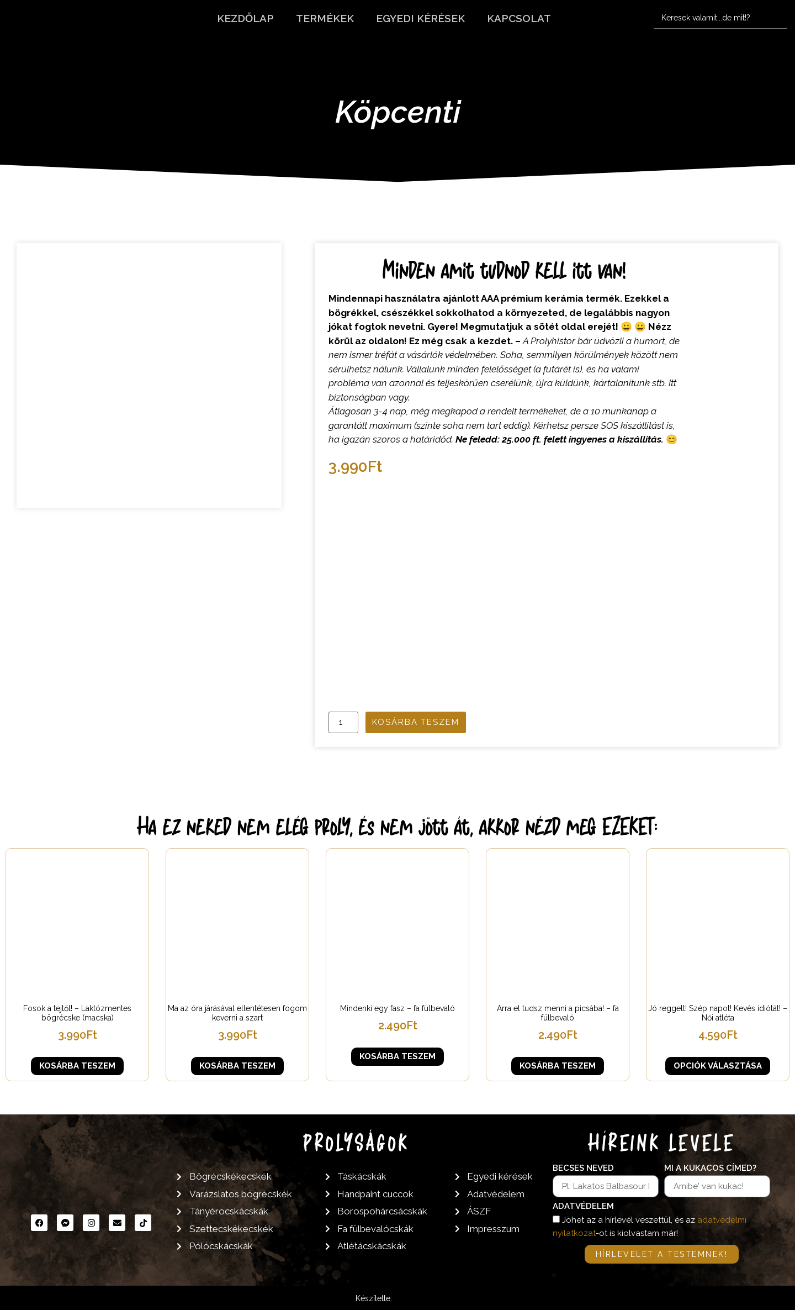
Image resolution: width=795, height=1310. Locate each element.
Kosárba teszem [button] (77, 1066)
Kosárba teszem (415, 722)
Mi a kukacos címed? (710, 1168)
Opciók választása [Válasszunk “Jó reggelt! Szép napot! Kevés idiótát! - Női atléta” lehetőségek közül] (718, 1066)
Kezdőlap (245, 18)
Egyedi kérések (420, 18)
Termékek (325, 18)
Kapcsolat (519, 18)
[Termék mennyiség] (343, 722)
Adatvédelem (583, 1206)
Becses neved (583, 1168)
